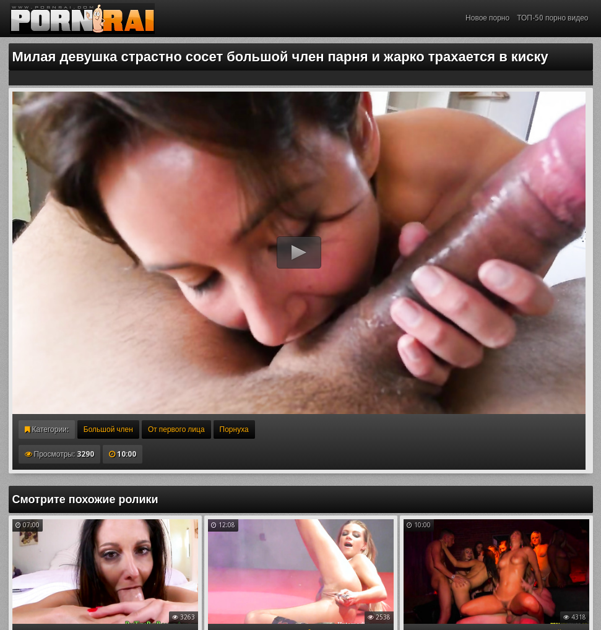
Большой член (108, 429)
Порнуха (234, 429)
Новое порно (487, 18)
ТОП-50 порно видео (552, 18)
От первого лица (176, 429)
